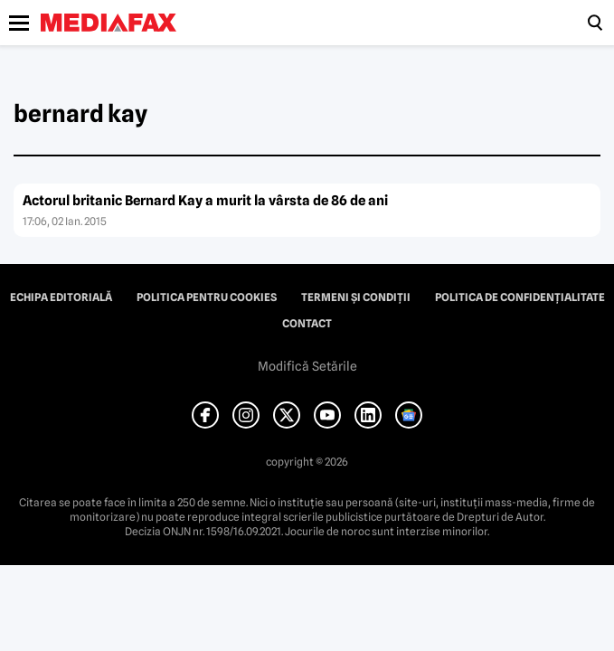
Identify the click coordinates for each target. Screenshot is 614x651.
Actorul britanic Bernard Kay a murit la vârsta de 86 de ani (205, 201)
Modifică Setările (307, 366)
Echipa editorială (61, 297)
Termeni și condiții (356, 297)
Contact (307, 323)
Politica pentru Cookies (207, 297)
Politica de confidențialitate (520, 297)
